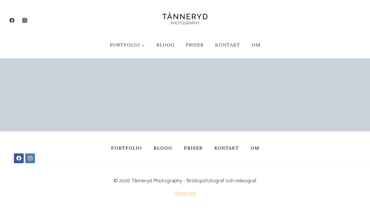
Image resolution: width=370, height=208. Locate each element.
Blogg (165, 45)
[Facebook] (12, 20)
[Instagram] (24, 20)
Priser (195, 45)
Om (256, 45)
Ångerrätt (185, 193)
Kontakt (227, 45)
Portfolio (126, 148)
